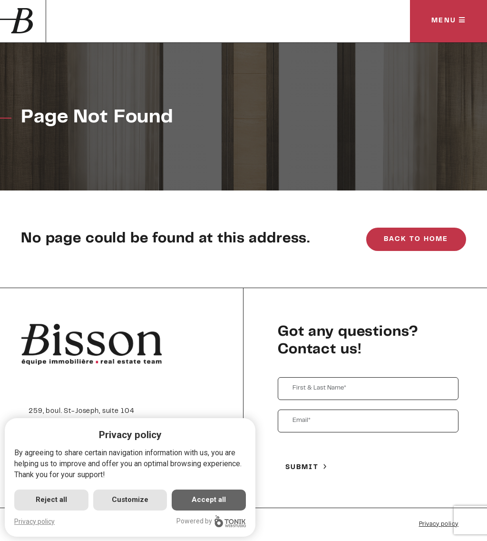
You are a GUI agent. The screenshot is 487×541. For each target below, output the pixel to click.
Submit (302, 468)
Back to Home (416, 239)
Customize (130, 499)
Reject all (51, 499)
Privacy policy (438, 524)
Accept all (209, 499)
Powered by (211, 521)
